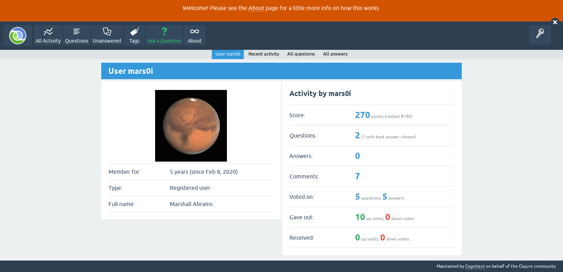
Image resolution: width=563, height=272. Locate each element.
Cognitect (475, 266)
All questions (301, 54)
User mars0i (227, 54)
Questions (76, 41)
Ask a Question (164, 41)
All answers (335, 54)
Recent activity (263, 54)
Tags (134, 41)
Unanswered (107, 41)
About (256, 8)
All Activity (48, 41)
